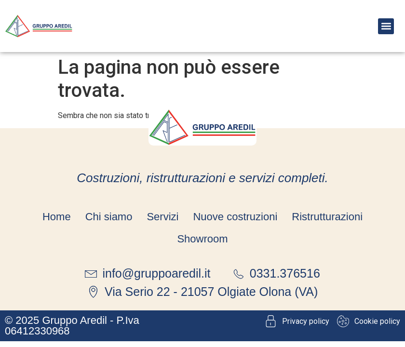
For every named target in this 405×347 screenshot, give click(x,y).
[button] (386, 26)
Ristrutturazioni (327, 217)
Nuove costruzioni (235, 217)
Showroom (202, 239)
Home (56, 217)
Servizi (162, 217)
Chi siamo (109, 217)
